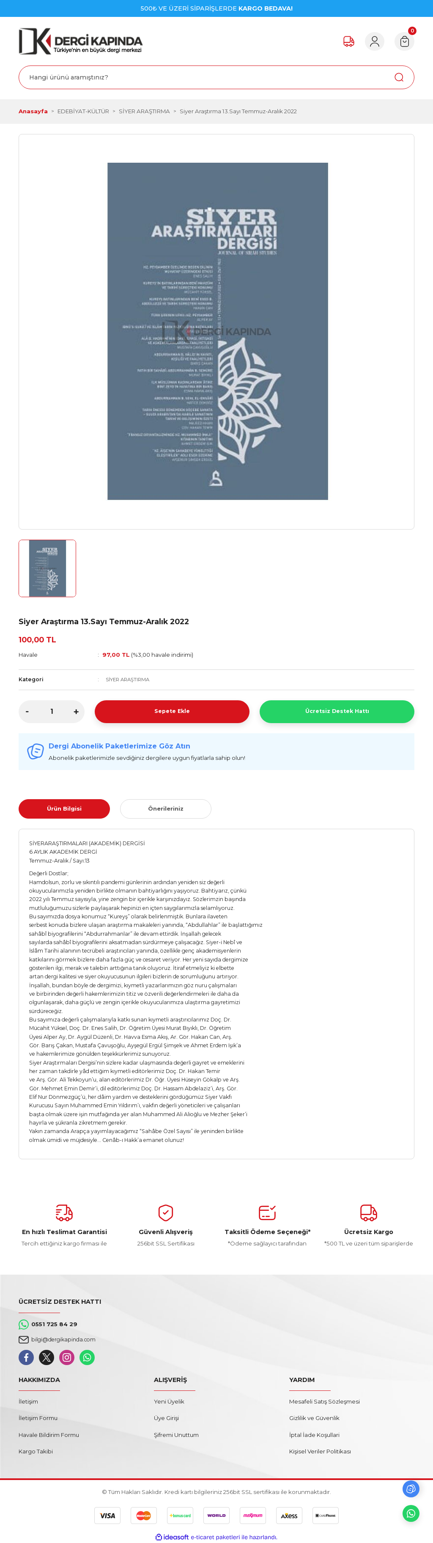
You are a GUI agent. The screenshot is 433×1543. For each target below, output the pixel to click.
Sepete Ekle (172, 711)
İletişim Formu (38, 1418)
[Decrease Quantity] (27, 711)
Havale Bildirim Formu (49, 1434)
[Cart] (403, 41)
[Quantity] (52, 711)
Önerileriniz (166, 808)
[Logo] (81, 41)
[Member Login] (371, 41)
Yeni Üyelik (169, 1401)
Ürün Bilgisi (64, 808)
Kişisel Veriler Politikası (320, 1451)
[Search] (216, 77)
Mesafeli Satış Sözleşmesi (324, 1401)
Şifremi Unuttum (176, 1434)
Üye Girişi (166, 1418)
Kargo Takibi (36, 1451)
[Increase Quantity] (76, 711)
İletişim (28, 1401)
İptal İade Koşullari (314, 1434)
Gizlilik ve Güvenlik (314, 1418)
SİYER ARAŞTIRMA (129, 679)
